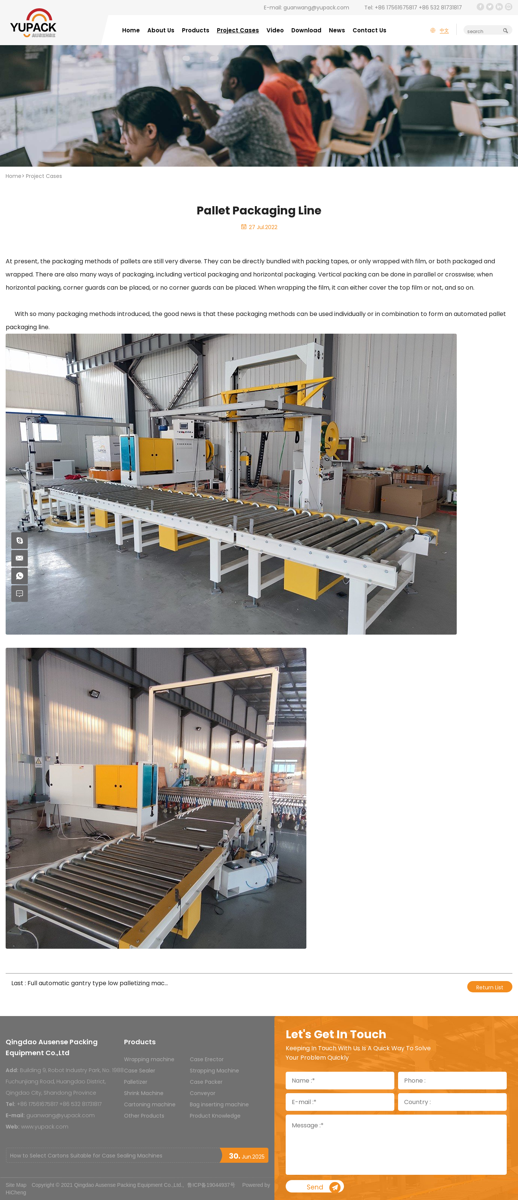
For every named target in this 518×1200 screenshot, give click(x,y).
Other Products (144, 1115)
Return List (489, 987)
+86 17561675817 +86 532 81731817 (418, 7)
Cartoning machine (150, 1104)
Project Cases (238, 30)
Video (275, 30)
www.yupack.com (44, 1126)
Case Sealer (139, 1070)
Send (347, 1188)
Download (306, 30)
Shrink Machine (144, 1093)
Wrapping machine (149, 1059)
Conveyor (202, 1093)
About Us (160, 30)
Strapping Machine (214, 1070)
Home (131, 30)
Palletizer (135, 1082)
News (337, 30)
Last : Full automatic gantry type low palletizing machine (90, 983)
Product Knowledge (215, 1115)
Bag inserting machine (219, 1104)
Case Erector (207, 1059)
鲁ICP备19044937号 (211, 1185)
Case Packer (206, 1082)
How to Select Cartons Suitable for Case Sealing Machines (86, 1155)
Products (195, 30)
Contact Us (369, 30)
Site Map (16, 1185)
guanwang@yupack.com (316, 7)
